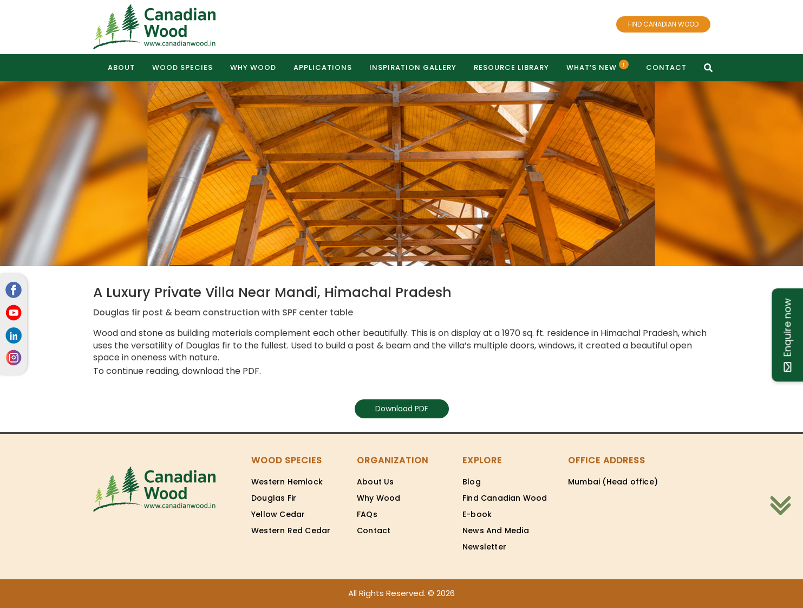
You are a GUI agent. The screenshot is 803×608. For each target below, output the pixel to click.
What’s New (597, 66)
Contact (666, 67)
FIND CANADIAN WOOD (663, 24)
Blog (471, 481)
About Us (375, 481)
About (121, 67)
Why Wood (253, 67)
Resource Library (511, 67)
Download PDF (401, 408)
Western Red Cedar (290, 530)
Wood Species (182, 67)
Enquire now (787, 335)
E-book (477, 514)
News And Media (495, 530)
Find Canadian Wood (504, 498)
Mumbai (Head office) (613, 481)
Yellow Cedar (278, 514)
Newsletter (484, 546)
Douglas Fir (273, 498)
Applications (322, 67)
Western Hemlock (287, 481)
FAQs (367, 514)
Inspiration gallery (412, 67)
